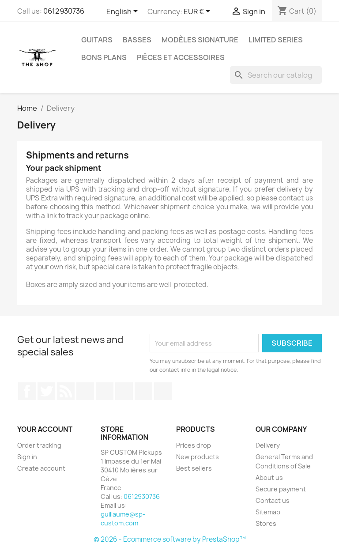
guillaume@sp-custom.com (123, 518)
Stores (266, 523)
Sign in (27, 457)
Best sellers (194, 468)
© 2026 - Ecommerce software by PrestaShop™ (170, 539)
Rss (66, 391)
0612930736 (63, 11)
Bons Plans (104, 57)
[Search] (276, 75)
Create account (41, 468)
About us (269, 477)
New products (197, 457)
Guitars (97, 40)
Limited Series (276, 40)
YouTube (85, 391)
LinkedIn (163, 391)
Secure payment (281, 489)
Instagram (143, 391)
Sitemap (268, 512)
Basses (137, 40)
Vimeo (124, 391)
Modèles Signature (200, 40)
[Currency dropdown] (198, 12)
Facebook (27, 391)
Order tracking (39, 445)
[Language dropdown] (123, 12)
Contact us (273, 500)
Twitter (46, 391)
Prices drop (193, 445)
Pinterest (104, 391)
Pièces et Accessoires (181, 57)
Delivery (268, 445)
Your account (44, 429)
